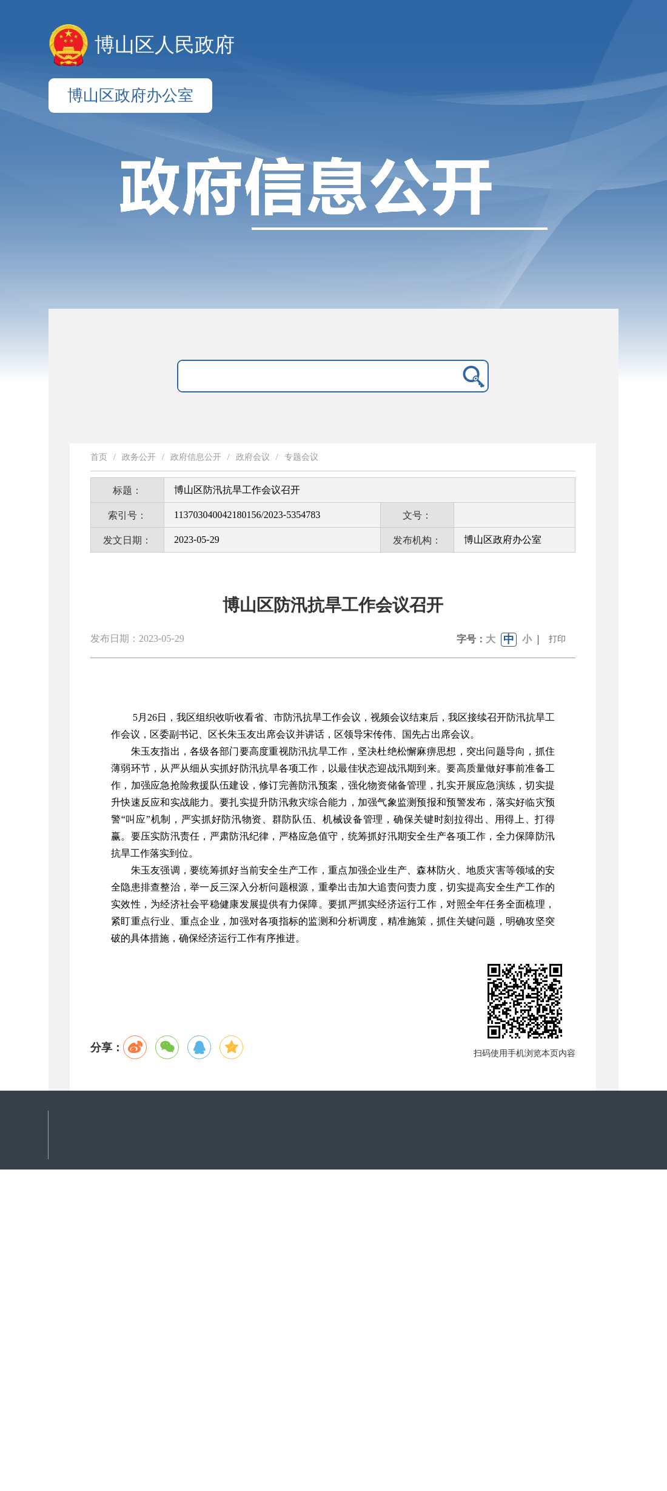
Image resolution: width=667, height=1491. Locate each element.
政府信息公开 (195, 457)
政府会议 (253, 457)
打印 (557, 639)
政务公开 (139, 457)
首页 (98, 457)
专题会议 (301, 457)
